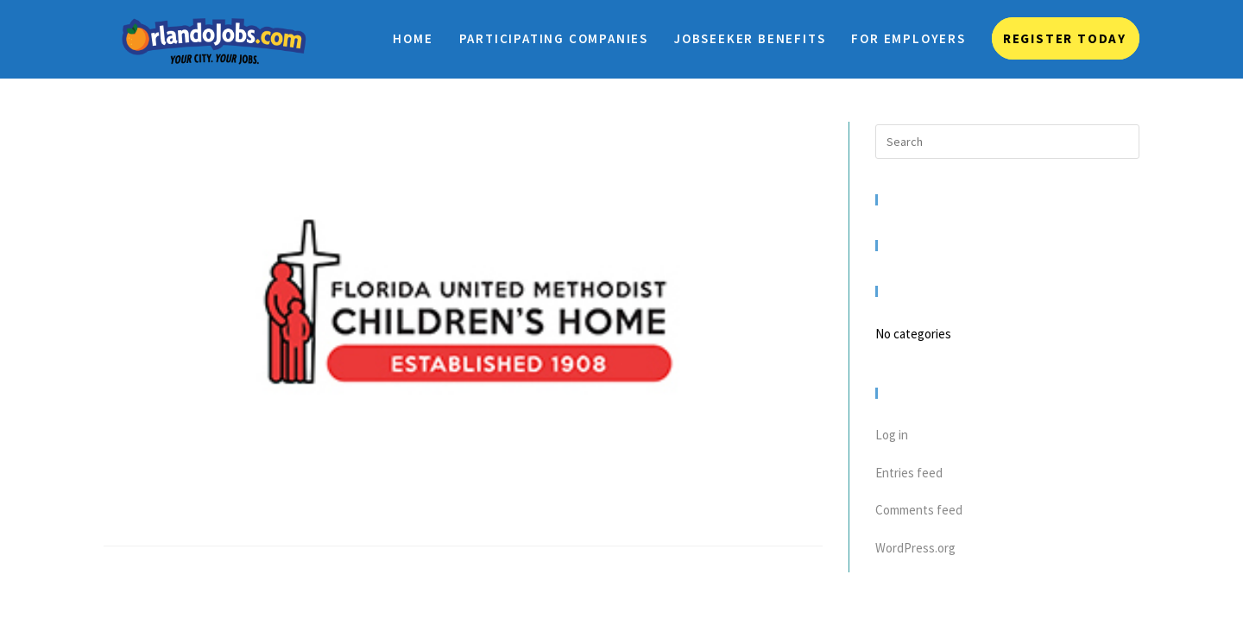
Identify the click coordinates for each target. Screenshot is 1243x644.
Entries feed (909, 472)
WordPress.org (915, 548)
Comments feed (918, 510)
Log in (891, 434)
